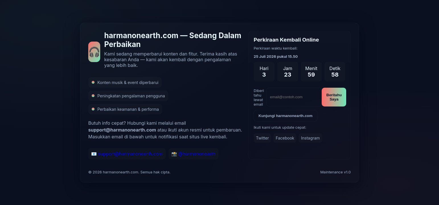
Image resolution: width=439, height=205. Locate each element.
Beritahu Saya (334, 97)
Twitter (262, 138)
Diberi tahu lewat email (259, 97)
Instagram (310, 138)
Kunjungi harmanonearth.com (286, 116)
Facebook (285, 138)
